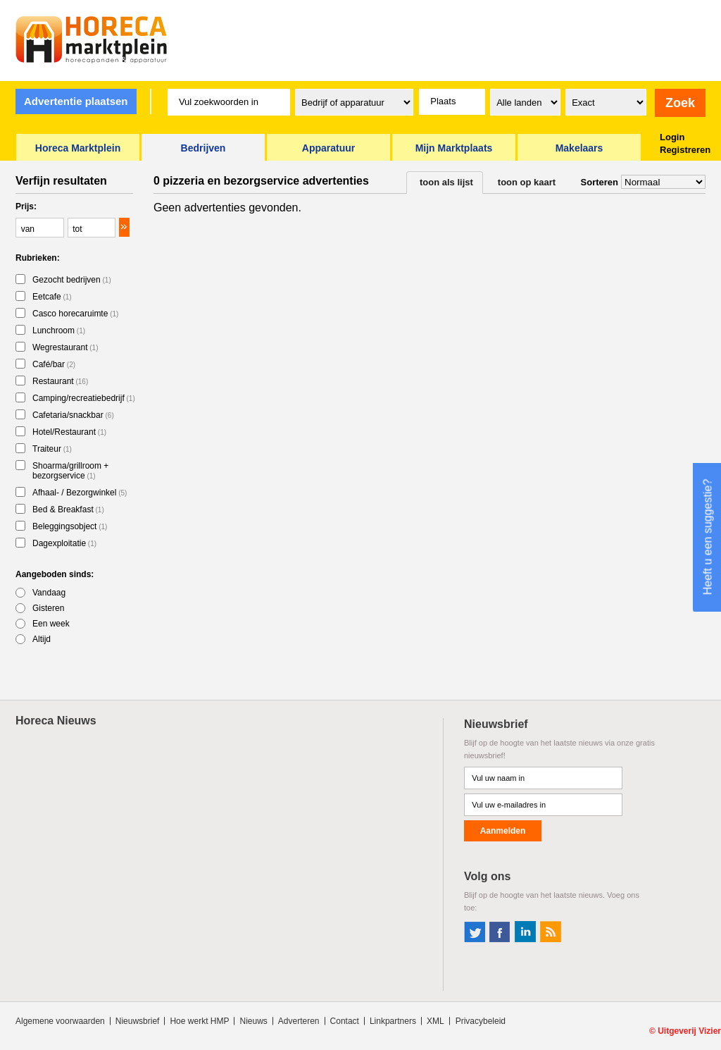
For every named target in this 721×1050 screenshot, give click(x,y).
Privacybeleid (481, 1021)
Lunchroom (58, 330)
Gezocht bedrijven (71, 280)
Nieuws (253, 1021)
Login (672, 137)
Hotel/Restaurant (69, 432)
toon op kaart (527, 182)
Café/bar (53, 364)
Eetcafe (52, 297)
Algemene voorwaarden (60, 1021)
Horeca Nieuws (55, 721)
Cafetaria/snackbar (73, 415)
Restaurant (60, 381)
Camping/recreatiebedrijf (83, 398)
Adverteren (299, 1021)
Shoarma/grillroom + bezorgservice (70, 471)
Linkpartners (393, 1021)
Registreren (685, 149)
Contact (344, 1021)
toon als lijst (446, 182)
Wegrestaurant (65, 347)
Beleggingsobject (69, 526)
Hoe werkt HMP (199, 1021)
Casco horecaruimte (75, 314)
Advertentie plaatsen (76, 101)
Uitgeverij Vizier (689, 1031)
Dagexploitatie (64, 543)
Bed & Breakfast (68, 509)
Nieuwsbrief (137, 1021)
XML (435, 1021)
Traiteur (52, 449)
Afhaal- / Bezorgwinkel (79, 493)
